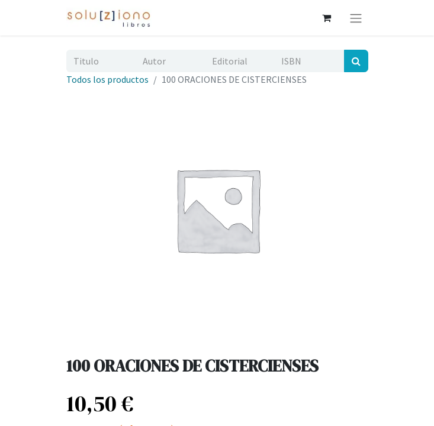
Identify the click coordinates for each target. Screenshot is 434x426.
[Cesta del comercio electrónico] (327, 18)
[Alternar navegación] (355, 18)
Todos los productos (107, 79)
